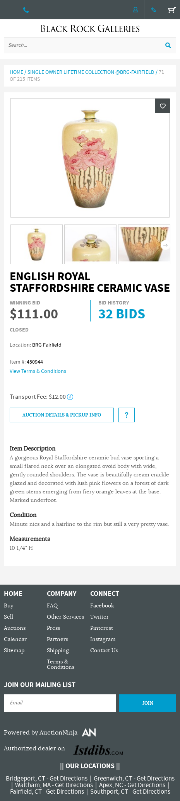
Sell (8, 617)
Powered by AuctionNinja (40, 732)
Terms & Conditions (60, 664)
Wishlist (162, 106)
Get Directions (68, 778)
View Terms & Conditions (38, 371)
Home (16, 72)
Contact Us (104, 650)
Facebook (102, 605)
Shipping (58, 650)
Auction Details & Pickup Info (61, 415)
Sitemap (14, 650)
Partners (57, 639)
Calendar (15, 639)
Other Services (65, 617)
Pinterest (101, 628)
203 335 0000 (26, 9)
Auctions (15, 628)
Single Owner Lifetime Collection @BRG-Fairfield (90, 72)
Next (165, 245)
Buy (8, 605)
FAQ (52, 605)
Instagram (103, 639)
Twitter (99, 617)
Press (53, 628)
